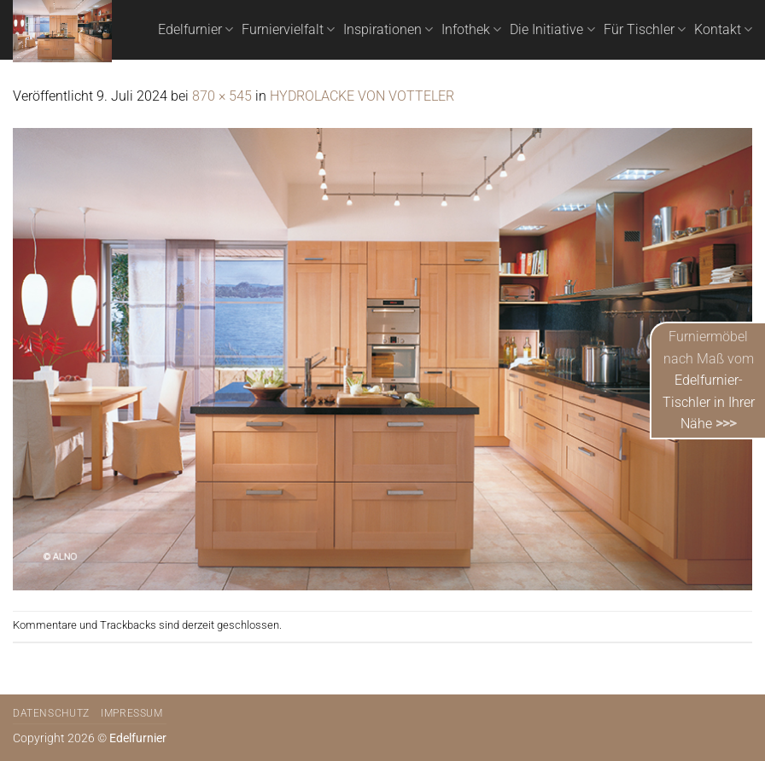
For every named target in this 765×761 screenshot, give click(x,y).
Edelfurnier (195, 29)
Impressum (132, 713)
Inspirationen (388, 29)
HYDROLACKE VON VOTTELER (362, 96)
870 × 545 (222, 96)
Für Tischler (645, 29)
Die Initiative (552, 29)
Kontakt (723, 29)
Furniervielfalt (288, 29)
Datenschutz (51, 713)
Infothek (471, 29)
